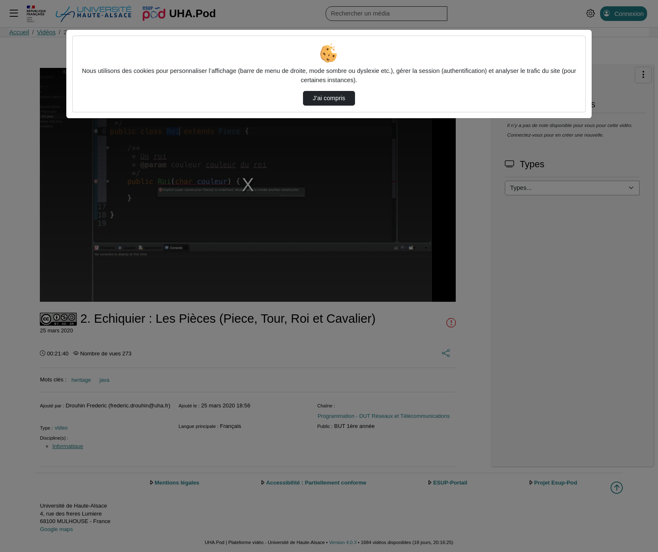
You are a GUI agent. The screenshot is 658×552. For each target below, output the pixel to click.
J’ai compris (329, 98)
